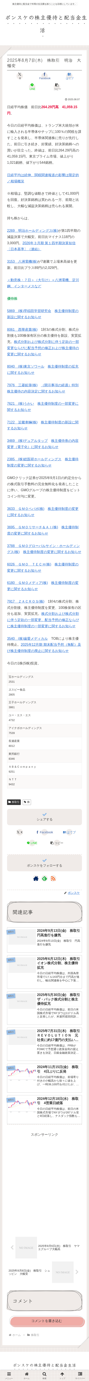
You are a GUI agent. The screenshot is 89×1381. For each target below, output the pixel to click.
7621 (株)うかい (20, 403)
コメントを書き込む (46, 1321)
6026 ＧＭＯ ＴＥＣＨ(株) (29, 564)
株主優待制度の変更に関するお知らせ (52, 552)
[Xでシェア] (19, 76)
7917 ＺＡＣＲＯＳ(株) (25, 601)
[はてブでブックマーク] (69, 76)
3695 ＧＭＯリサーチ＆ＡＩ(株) (32, 527)
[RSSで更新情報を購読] (53, 878)
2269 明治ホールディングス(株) (32, 230)
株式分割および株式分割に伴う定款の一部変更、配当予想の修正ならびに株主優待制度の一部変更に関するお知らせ (43, 620)
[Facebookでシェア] (44, 76)
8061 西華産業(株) (22, 329)
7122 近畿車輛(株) (22, 422)
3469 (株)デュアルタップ (27, 441)
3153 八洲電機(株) (22, 261)
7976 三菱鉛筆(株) (22, 385)
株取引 (13, 801)
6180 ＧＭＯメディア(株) (27, 583)
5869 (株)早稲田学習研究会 (29, 311)
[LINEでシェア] (32, 86)
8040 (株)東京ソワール (25, 366)
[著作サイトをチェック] (36, 878)
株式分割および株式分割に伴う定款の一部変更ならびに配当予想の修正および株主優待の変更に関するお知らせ (43, 348)
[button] (57, 86)
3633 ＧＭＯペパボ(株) (25, 509)
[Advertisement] (44, 1182)
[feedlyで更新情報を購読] (44, 878)
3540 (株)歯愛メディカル (27, 638)
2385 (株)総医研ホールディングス (34, 459)
